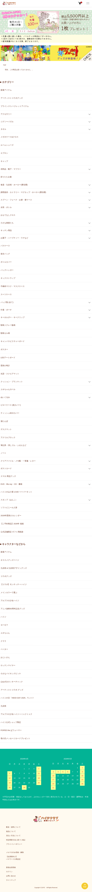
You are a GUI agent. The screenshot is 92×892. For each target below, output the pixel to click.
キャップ (4, 161)
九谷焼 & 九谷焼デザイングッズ (14, 568)
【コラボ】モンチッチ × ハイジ (14, 584)
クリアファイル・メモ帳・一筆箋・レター (18, 461)
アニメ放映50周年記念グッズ (13, 609)
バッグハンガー (7, 270)
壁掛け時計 (5, 365)
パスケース (5, 246)
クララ (3, 641)
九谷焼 (3, 706)
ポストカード (6, 468)
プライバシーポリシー (14, 844)
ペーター (4, 649)
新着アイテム (6, 90)
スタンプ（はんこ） (9, 500)
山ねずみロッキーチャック (12, 682)
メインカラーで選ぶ (9, 592)
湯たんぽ (4, 421)
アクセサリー (6, 114)
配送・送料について (13, 827)
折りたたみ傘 (6, 177)
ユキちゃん (5, 633)
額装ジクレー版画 (8, 325)
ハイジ (3, 617)
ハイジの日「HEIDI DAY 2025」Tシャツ (17, 698)
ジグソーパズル (7, 122)
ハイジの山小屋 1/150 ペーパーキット (16, 492)
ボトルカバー (6, 262)
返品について (11, 831)
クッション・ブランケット (12, 382)
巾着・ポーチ (6, 310)
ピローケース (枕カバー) (11, 405)
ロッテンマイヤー (8, 665)
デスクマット (6, 429)
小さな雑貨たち (7, 223)
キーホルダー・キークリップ (13, 317)
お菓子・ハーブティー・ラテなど (14, 238)
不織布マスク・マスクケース (13, 286)
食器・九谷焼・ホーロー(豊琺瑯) (14, 185)
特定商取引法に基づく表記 (15, 840)
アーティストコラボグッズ (12, 98)
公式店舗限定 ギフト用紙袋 (12, 532)
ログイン (9, 872)
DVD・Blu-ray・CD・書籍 (11, 484)
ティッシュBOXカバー (10, 413)
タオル (3, 129)
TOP (4, 65)
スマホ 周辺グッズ (8, 476)
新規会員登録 (11, 867)
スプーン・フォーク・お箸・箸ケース (16, 200)
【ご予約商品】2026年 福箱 (12, 524)
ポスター (4, 349)
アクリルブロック (8, 437)
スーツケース (6, 294)
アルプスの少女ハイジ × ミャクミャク (16, 714)
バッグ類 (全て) (7, 302)
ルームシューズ (7, 145)
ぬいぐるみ (5, 397)
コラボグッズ (6, 576)
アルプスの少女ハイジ (10, 600)
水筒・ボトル (6, 207)
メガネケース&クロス (9, 137)
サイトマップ (11, 880)
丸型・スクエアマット (10, 374)
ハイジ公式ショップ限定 (11, 722)
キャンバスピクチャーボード (13, 341)
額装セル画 (5, 333)
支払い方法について (13, 835)
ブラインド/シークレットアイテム (15, 106)
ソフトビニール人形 (9, 507)
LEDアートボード (8, 357)
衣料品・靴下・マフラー (11, 169)
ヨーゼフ (4, 625)
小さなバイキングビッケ (11, 673)
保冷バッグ (5, 254)
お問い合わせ (11, 876)
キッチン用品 (6, 230)
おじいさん (5, 657)
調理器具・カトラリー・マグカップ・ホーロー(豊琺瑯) (23, 192)
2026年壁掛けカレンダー (11, 515)
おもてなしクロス (8, 215)
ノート (3, 453)
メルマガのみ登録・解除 (15, 852)
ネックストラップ (8, 278)
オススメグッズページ (10, 560)
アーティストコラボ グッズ (12, 690)
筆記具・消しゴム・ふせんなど (13, 445)
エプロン (4, 153)
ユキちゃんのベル (8, 389)
